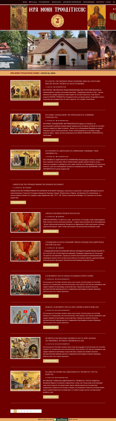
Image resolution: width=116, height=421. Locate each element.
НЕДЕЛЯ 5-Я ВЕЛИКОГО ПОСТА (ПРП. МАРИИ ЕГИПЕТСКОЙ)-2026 (72, 307)
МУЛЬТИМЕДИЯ (88, 2)
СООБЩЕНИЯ (28, 187)
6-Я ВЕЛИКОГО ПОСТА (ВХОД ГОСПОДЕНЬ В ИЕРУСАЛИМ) (69, 276)
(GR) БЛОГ (59, 279)
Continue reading (51, 104)
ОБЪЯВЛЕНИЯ (61, 216)
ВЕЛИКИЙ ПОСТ (66, 279)
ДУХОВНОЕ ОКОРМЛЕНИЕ (72, 2)
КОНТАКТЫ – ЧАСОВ (103, 2)
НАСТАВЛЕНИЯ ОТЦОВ (60, 87)
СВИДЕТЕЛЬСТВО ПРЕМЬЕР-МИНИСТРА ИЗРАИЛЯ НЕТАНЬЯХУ (38, 184)
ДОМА (25, 2)
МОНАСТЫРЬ (56, 2)
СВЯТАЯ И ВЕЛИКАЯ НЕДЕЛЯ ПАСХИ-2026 (62, 213)
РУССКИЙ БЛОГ (44, 2)
